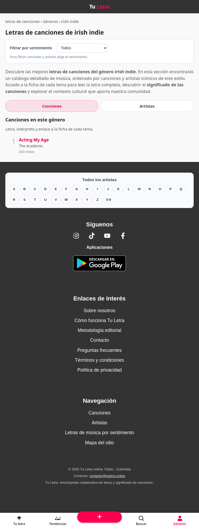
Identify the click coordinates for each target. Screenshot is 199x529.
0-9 (108, 200)
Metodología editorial (99, 330)
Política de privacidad (99, 370)
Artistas (99, 422)
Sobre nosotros (99, 310)
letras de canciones (22, 21)
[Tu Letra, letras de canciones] (19, 521)
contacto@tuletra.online (107, 476)
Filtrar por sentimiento (31, 47)
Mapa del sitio (99, 442)
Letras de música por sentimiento (99, 432)
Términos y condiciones (99, 360)
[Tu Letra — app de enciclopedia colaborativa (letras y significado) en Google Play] (99, 263)
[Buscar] (141, 521)
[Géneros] (179, 521)
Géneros (50, 21)
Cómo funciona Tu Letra (99, 320)
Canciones (99, 413)
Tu (99, 6)
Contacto (99, 340)
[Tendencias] (58, 521)
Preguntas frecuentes (99, 350)
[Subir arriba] (99, 517)
